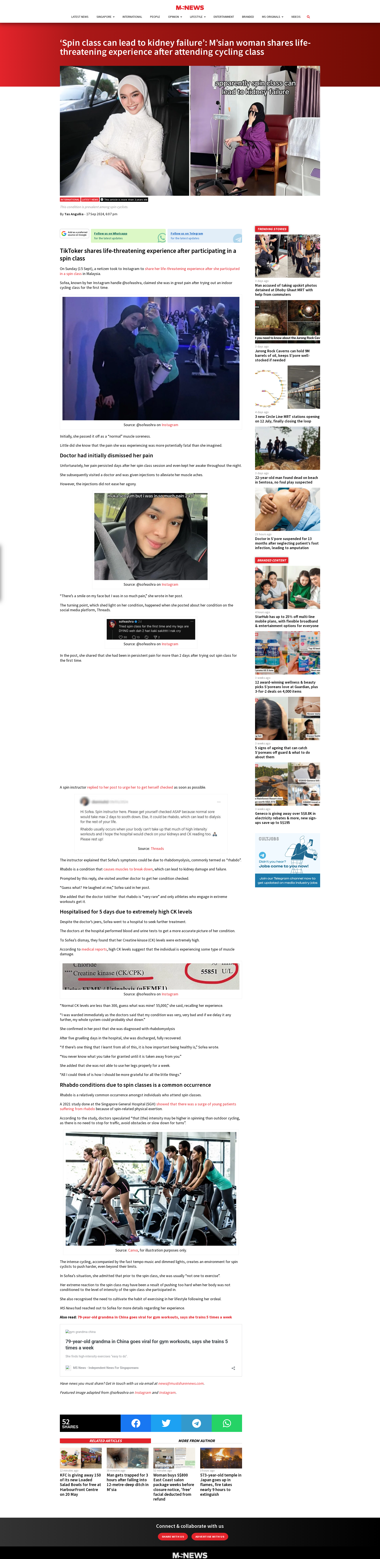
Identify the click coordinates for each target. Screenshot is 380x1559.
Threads (157, 848)
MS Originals (271, 17)
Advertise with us (209, 1530)
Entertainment (224, 17)
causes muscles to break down (128, 869)
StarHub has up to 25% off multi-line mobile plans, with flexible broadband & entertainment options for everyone (287, 621)
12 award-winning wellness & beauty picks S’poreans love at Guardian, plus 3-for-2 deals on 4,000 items (286, 687)
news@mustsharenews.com (180, 1377)
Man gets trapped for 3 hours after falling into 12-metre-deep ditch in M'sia (128, 1476)
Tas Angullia (74, 214)
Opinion (173, 17)
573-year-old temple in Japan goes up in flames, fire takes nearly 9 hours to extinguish (220, 1478)
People (155, 17)
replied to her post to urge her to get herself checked (130, 787)
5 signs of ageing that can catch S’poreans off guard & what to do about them (282, 752)
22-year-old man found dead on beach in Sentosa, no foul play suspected (286, 480)
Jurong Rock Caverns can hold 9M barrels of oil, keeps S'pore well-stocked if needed (282, 355)
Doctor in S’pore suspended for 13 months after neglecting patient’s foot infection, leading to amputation (287, 543)
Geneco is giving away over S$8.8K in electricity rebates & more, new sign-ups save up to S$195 (286, 807)
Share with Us (173, 1530)
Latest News (79, 17)
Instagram (170, 424)
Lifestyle (196, 17)
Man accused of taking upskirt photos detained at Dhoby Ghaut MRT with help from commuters (286, 290)
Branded (248, 17)
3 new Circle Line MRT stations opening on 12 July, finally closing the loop (287, 419)
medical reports (94, 949)
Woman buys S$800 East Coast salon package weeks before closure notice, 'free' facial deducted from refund (173, 1480)
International (132, 17)
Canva (133, 1250)
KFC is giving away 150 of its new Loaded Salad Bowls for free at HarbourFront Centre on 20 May (80, 1478)
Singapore (104, 17)
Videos (296, 17)
